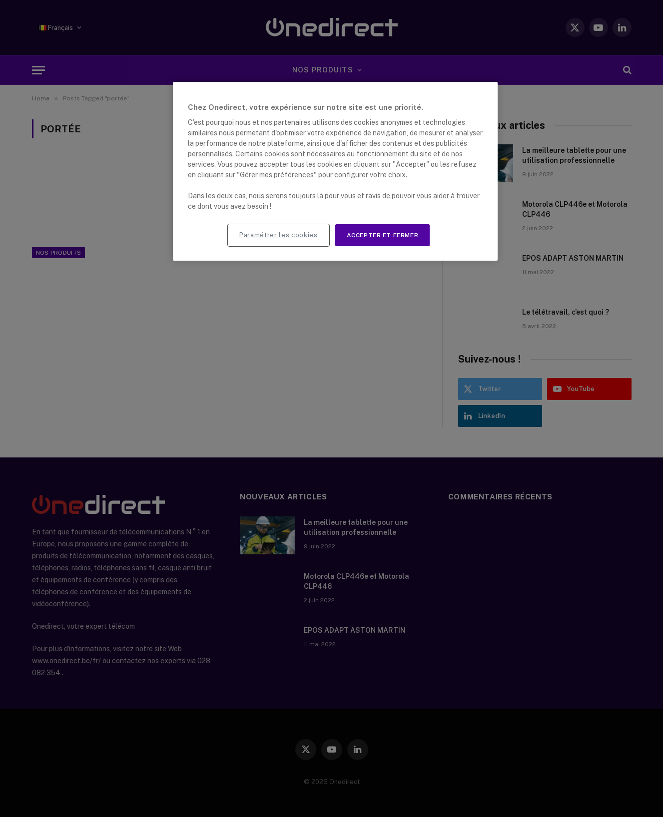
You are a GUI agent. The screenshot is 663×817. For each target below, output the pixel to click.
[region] (335, 171)
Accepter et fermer (383, 235)
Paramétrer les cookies (278, 235)
